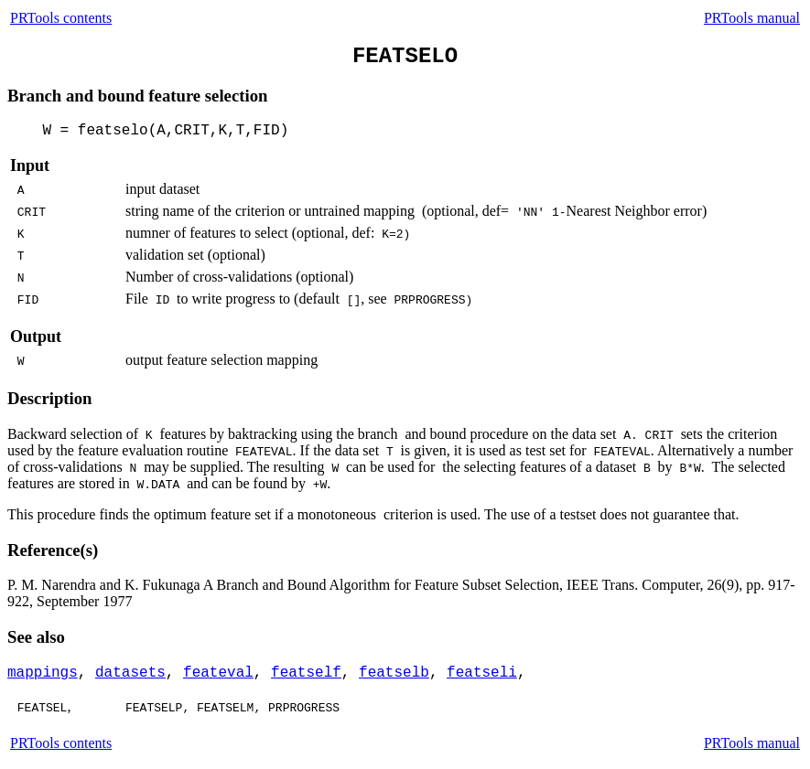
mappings (42, 673)
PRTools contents (61, 18)
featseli (482, 673)
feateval (218, 673)
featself (306, 673)
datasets (130, 673)
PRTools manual (752, 18)
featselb (394, 673)
